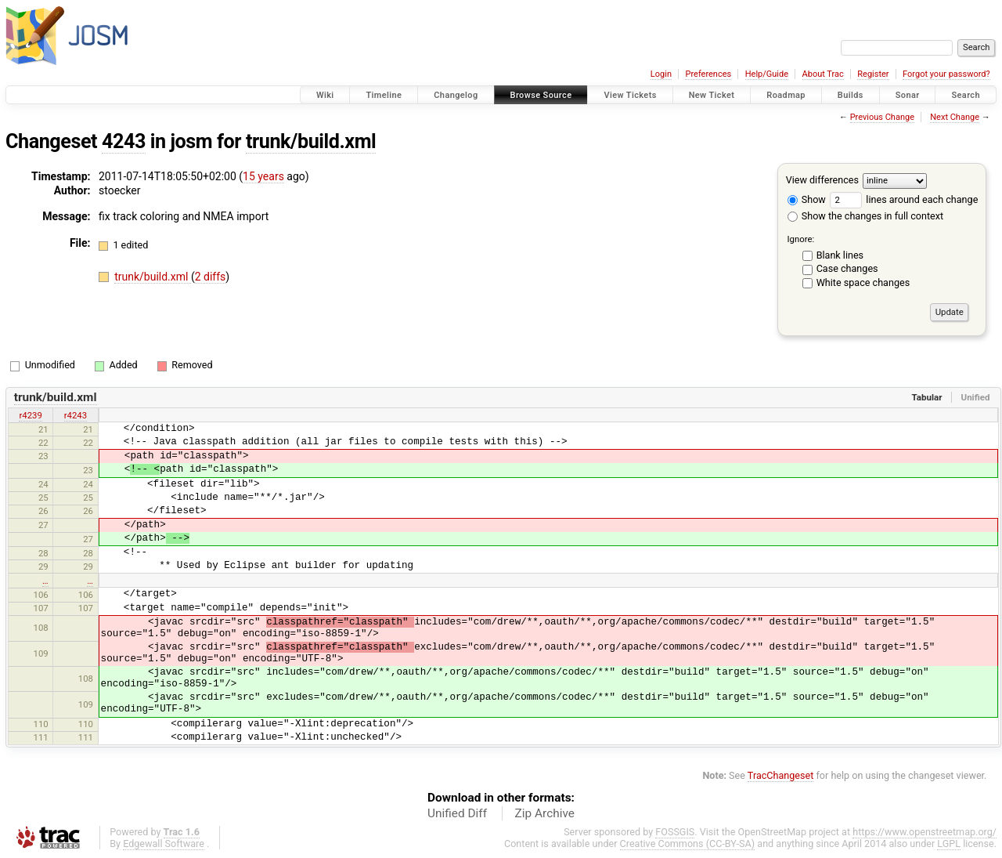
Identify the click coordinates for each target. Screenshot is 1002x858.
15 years (263, 176)
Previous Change (882, 117)
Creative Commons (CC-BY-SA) (687, 843)
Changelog (456, 95)
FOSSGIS (674, 832)
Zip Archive (545, 813)
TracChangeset (781, 775)
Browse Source (541, 95)
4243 (124, 141)
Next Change (954, 117)
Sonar (908, 95)
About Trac (823, 74)
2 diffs (210, 276)
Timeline (384, 95)
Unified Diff (457, 813)
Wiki (325, 95)
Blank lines (839, 255)
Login (661, 74)
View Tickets (630, 95)
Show (807, 199)
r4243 (75, 415)
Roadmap (786, 95)
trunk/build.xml (311, 141)
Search (965, 95)
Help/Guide (766, 74)
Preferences (708, 74)
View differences (822, 180)
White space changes (863, 282)
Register (872, 74)
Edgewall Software (163, 843)
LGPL (949, 843)
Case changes (847, 268)
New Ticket (712, 95)
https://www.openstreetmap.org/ (924, 832)
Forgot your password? (946, 74)
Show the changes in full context (865, 216)
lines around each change (904, 199)
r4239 (30, 415)
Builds (850, 95)
